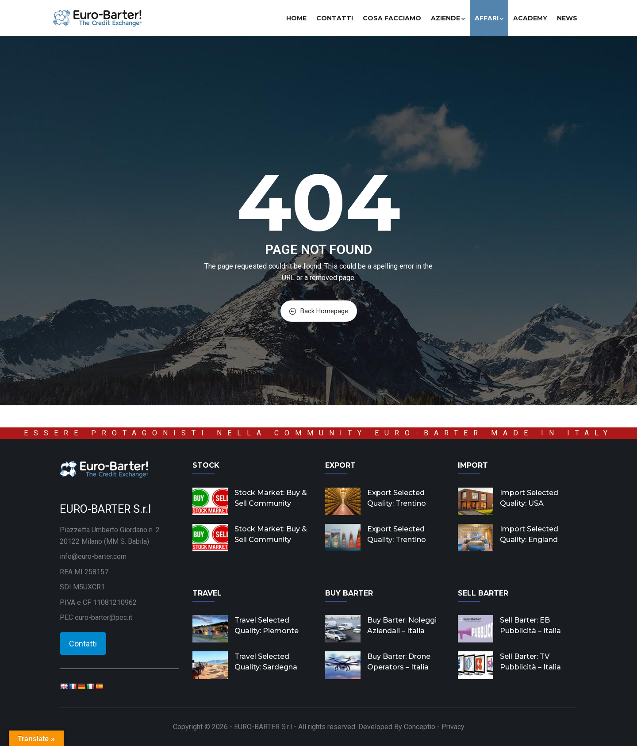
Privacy (452, 727)
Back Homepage (318, 311)
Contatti (334, 18)
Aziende (448, 18)
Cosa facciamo (392, 18)
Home (296, 18)
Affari (489, 18)
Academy (530, 18)
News (567, 18)
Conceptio (419, 727)
